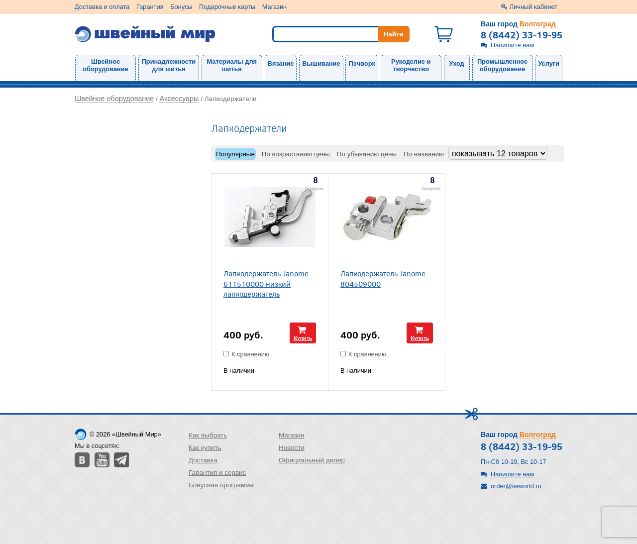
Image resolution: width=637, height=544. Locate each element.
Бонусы (181, 6)
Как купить (205, 447)
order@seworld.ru (516, 486)
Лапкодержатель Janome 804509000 (382, 278)
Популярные (235, 154)
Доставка (203, 460)
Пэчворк (361, 63)
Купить (303, 337)
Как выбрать (208, 435)
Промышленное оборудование (502, 65)
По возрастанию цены (296, 154)
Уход (456, 63)
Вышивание (321, 63)
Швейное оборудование (105, 65)
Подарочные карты (227, 6)
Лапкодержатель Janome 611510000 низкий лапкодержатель (266, 283)
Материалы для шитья (232, 65)
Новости (292, 447)
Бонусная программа (221, 485)
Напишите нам (512, 45)
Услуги (548, 63)
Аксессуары (179, 99)
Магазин (274, 6)
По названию (424, 154)
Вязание (281, 63)
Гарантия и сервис (217, 472)
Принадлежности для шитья (169, 65)
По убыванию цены (367, 154)
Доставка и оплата (102, 6)
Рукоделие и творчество (410, 65)
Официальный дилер (312, 460)
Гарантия (150, 6)
